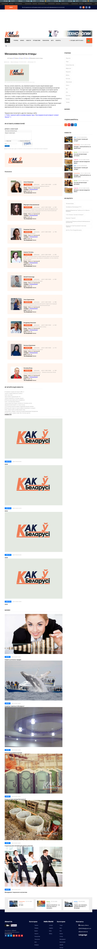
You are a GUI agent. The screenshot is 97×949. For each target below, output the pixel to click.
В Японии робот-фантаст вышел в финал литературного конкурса (20, 408)
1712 (54, 347)
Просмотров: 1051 (32, 62)
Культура (68, 78)
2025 (6, 464)
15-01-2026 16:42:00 (17, 601)
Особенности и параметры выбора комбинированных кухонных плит (78, 222)
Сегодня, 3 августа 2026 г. (77, 40)
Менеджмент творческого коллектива (16, 892)
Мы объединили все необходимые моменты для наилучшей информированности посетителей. (43, 7)
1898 (54, 302)
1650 (54, 207)
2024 (6, 511)
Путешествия (36, 40)
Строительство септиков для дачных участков (19, 846)
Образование (69, 82)
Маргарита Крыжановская (31, 205)
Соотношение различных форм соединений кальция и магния (19, 406)
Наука (21, 58)
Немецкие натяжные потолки (13, 753)
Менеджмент (63, 939)
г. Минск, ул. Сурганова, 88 (33, 188)
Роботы (27, 58)
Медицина (68, 71)
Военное (68, 98)
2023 (6, 604)
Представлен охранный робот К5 (12, 396)
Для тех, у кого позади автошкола (74, 230)
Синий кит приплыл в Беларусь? (14, 706)
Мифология (68, 68)
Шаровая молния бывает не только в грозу (15, 404)
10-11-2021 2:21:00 (85, 144)
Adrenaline (7, 62)
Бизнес (22, 40)
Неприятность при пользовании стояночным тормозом (76, 226)
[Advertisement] (48, 19)
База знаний (62, 942)
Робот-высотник (9, 395)
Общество (68, 58)
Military (50, 933)
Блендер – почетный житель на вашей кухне (82, 147)
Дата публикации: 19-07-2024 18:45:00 (18, 62)
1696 (54, 254)
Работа (67, 85)
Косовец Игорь (28, 368)
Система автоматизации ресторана (80, 154)
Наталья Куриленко (29, 345)
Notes (50, 930)
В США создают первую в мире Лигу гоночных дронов (17, 413)
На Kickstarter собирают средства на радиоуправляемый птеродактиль (21, 411)
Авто (52, 40)
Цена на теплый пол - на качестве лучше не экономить (53, 906)
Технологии (45, 40)
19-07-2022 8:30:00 (82, 137)
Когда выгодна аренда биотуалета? (15, 799)
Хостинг (61, 947)
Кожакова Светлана (29, 229)
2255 (54, 184)
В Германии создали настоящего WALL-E (14, 391)
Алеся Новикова (28, 182)
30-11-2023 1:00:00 (46, 184)
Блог (61, 930)
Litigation (51, 928)
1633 (54, 325)
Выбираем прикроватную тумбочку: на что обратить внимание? (78, 211)
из (14, 930)
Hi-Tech (21, 905)
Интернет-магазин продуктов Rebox (82, 162)
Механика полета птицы (36, 58)
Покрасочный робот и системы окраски (14, 398)
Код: (6, 143)
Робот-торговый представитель (12, 401)
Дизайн (61, 944)
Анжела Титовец (28, 252)
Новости (28, 40)
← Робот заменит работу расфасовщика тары (20, 115)
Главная (11, 58)
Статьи (61, 936)
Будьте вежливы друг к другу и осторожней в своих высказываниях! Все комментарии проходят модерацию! (26, 148)
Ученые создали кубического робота (13, 393)
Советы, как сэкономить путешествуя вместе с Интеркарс (80, 906)
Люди (67, 61)
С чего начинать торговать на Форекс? (74, 214)
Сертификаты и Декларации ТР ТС (73, 207)
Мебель (67, 75)
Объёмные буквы (70, 203)
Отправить (7, 145)
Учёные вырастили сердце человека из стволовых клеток (18, 403)
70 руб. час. (29, 191)
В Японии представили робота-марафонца (15, 400)
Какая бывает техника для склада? (81, 139)
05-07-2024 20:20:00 (17, 461)
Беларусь (58, 40)
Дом (67, 92)
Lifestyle (51, 925)
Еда (67, 88)
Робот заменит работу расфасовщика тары (15, 409)
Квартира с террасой (70, 218)
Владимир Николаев (30, 322)
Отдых (61, 925)
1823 (54, 279)
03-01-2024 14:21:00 (17, 508)
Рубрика (16, 40)
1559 (54, 370)
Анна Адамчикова (29, 299)
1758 (54, 232)
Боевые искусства (70, 65)
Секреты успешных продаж (13, 659)
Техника (68, 102)
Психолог (28, 184)
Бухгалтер (68, 95)
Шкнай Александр (29, 277)
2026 (6, 557)
